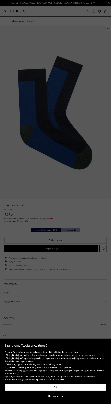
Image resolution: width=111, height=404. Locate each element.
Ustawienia (55, 396)
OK (55, 387)
